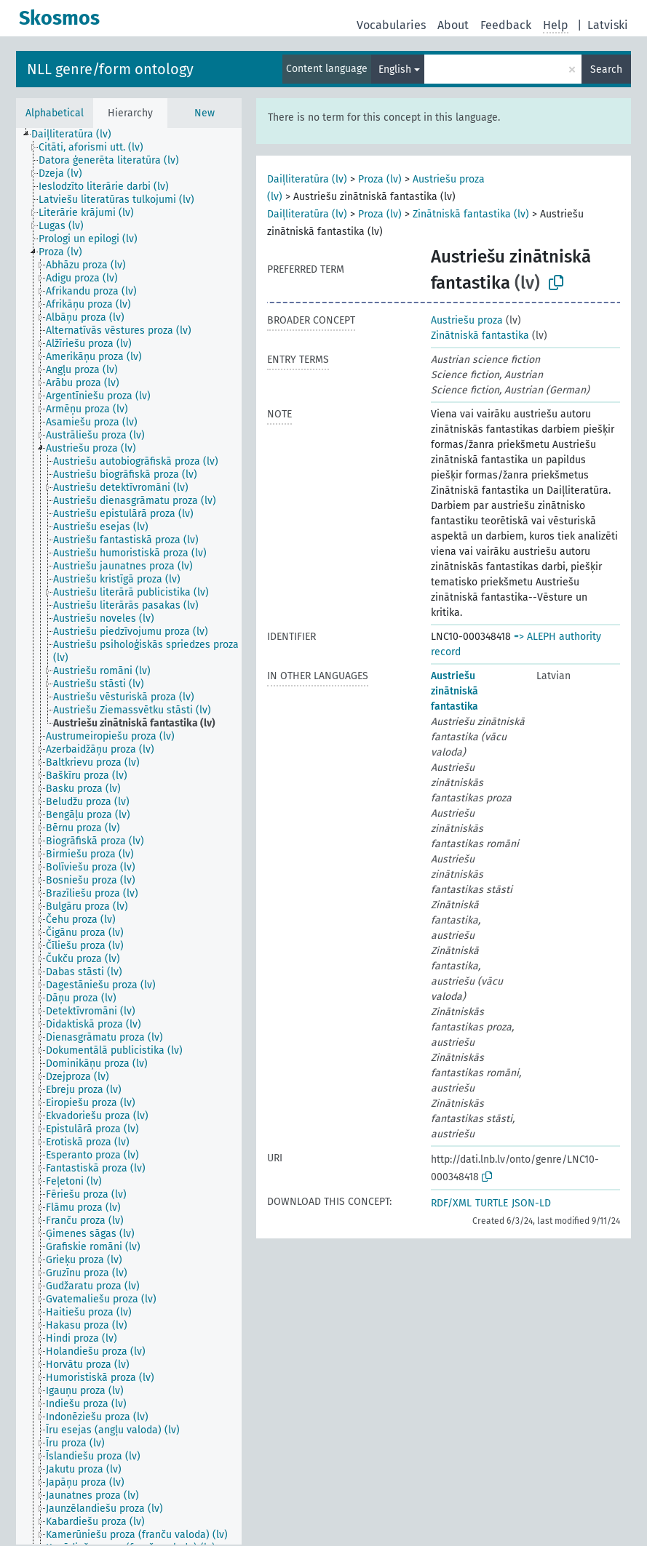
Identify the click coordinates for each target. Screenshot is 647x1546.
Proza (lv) (380, 179)
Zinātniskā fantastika (480, 335)
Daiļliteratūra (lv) (307, 179)
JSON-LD (531, 1203)
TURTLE (491, 1203)
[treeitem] (77, 134)
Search (606, 69)
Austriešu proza (467, 320)
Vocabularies (391, 25)
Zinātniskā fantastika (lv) (471, 214)
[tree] (129, 836)
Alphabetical (54, 113)
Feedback (505, 25)
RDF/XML (451, 1203)
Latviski (607, 25)
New (204, 113)
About (453, 25)
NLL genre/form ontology (110, 69)
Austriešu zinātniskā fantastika (454, 691)
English (394, 69)
